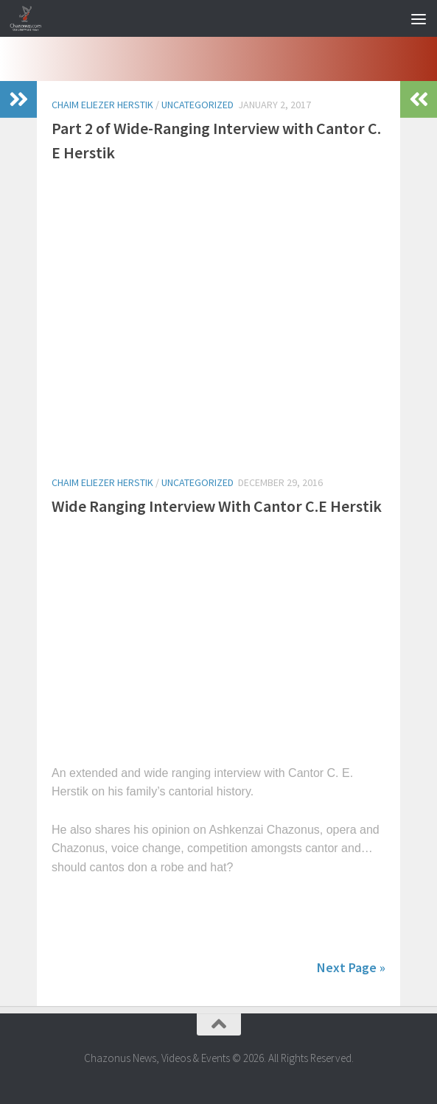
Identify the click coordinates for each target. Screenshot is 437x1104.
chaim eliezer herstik (102, 104)
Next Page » (351, 967)
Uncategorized (197, 104)
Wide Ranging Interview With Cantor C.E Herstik (217, 506)
